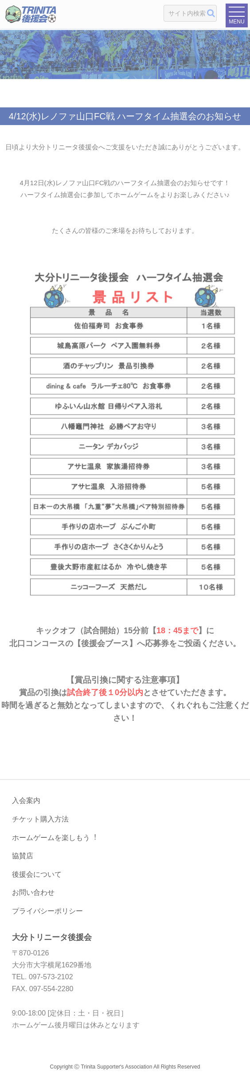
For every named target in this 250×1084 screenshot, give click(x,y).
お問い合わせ (33, 892)
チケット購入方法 (40, 819)
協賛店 (22, 856)
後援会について (37, 874)
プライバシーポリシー (47, 911)
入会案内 (26, 800)
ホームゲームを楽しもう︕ (54, 837)
